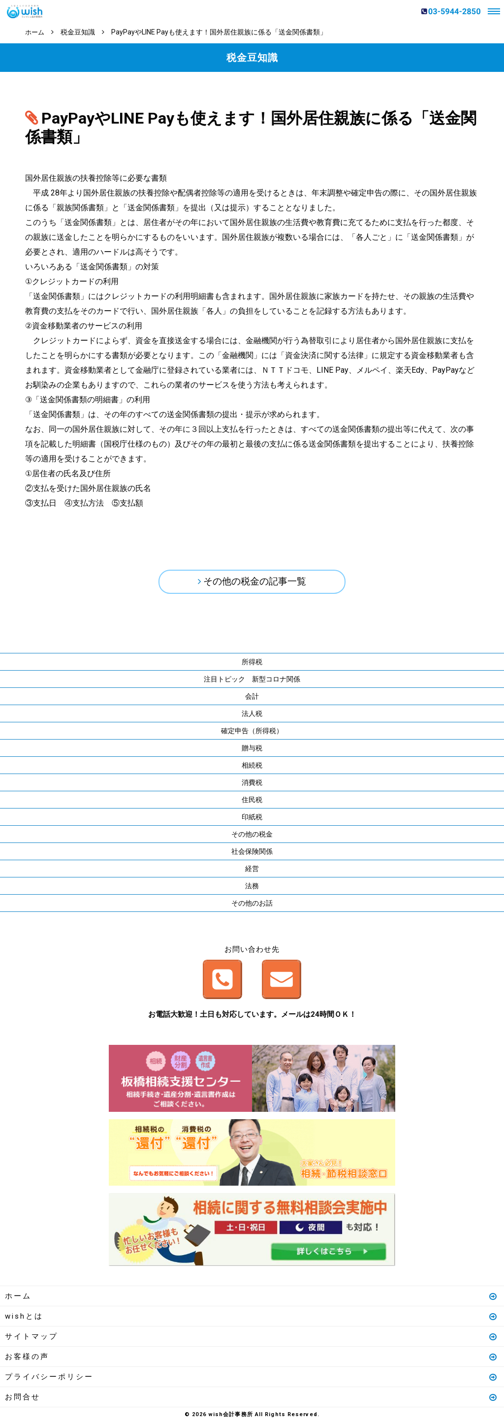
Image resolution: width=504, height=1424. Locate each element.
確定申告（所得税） (252, 733)
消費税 (252, 784)
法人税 (252, 715)
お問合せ (251, 1398)
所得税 (252, 664)
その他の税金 (252, 836)
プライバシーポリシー (251, 1378)
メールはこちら (281, 982)
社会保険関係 (252, 853)
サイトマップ (251, 1338)
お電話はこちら (222, 982)
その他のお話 (252, 905)
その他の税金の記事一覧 (255, 582)
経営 (252, 870)
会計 (252, 698)
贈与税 (252, 750)
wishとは (251, 1318)
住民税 (252, 802)
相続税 (252, 767)
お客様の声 (251, 1358)
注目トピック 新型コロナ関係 (252, 681)
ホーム (251, 1298)
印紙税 (252, 819)
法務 (252, 888)
